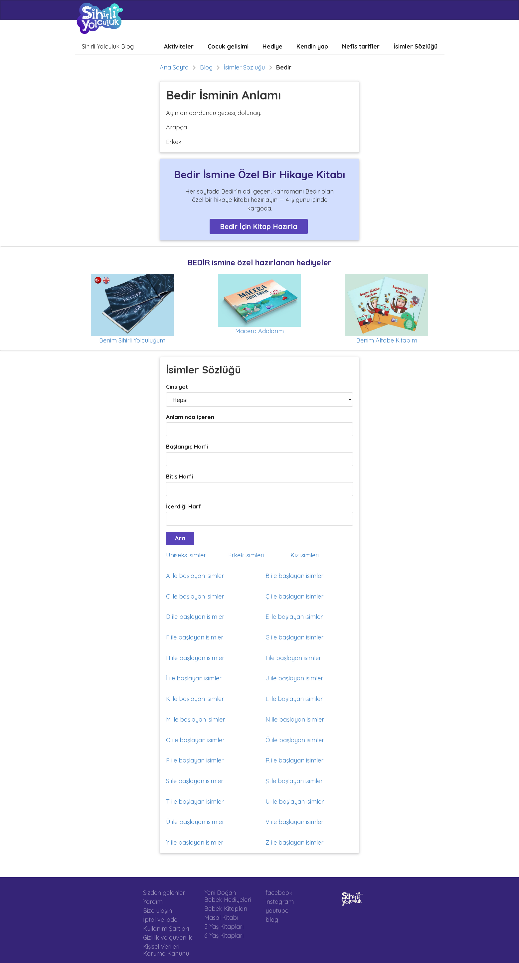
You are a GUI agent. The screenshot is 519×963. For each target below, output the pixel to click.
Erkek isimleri (246, 555)
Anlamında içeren (190, 416)
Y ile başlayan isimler (194, 842)
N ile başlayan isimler (294, 719)
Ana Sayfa (174, 67)
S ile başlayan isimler (194, 781)
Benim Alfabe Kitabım (386, 340)
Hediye (272, 46)
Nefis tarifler (361, 46)
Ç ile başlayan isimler (294, 596)
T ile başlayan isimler (195, 801)
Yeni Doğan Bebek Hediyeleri (227, 896)
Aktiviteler (179, 46)
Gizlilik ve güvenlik (167, 937)
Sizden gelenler (164, 892)
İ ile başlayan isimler (194, 678)
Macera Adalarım (259, 331)
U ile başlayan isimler (294, 801)
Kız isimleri (304, 555)
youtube (276, 910)
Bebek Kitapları (225, 908)
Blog (206, 67)
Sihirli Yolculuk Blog (108, 46)
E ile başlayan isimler (294, 616)
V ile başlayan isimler (294, 822)
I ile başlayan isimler (293, 658)
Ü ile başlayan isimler (195, 822)
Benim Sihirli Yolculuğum (132, 340)
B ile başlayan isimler (294, 576)
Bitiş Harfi (179, 476)
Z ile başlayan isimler (294, 842)
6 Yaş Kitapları (224, 935)
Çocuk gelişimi (228, 46)
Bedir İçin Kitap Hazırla (258, 226)
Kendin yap (312, 46)
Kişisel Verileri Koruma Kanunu (166, 950)
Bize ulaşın (157, 910)
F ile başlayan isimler (194, 637)
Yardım (153, 901)
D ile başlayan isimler (195, 616)
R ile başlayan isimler (294, 760)
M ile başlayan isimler (195, 719)
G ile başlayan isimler (294, 637)
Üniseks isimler (186, 555)
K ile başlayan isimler (195, 699)
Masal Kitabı (221, 917)
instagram (279, 901)
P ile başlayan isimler (195, 760)
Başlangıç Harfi (187, 446)
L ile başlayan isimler (294, 699)
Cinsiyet (177, 386)
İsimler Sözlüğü (415, 46)
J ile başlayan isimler (294, 678)
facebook (278, 892)
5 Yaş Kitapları (224, 926)
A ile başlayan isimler (195, 576)
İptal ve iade (160, 919)
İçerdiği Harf (183, 506)
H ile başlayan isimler (195, 658)
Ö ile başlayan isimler (294, 740)
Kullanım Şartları (166, 928)
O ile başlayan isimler (195, 740)
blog (271, 919)
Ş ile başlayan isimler (294, 781)
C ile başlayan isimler (195, 596)
